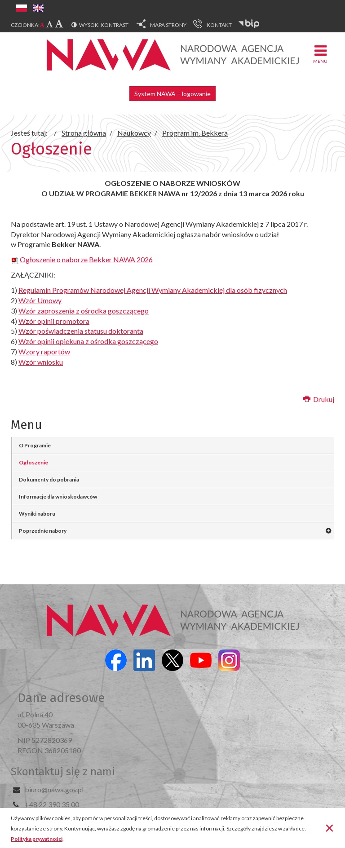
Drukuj (318, 399)
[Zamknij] (329, 827)
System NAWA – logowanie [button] (172, 93)
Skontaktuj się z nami (63, 771)
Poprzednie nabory (42, 530)
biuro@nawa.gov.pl (54, 789)
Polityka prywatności (36, 838)
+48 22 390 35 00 (52, 804)
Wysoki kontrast (103, 25)
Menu (320, 54)
